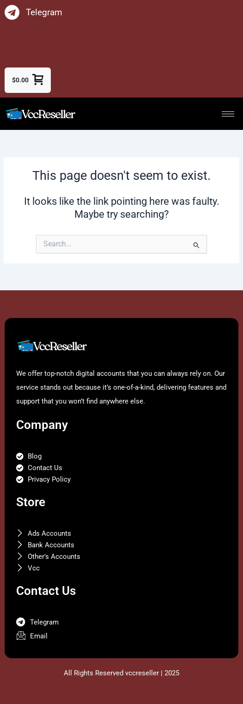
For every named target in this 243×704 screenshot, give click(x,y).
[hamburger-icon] (228, 114)
